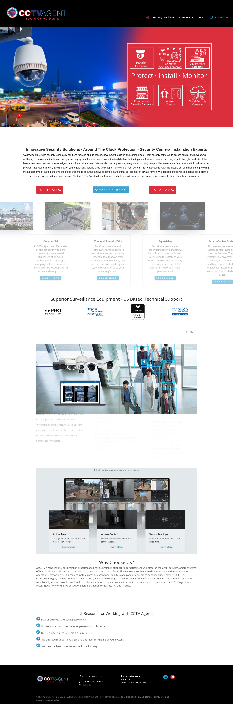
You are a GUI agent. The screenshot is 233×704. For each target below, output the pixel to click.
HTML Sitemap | (162, 696)
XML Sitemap (145, 696)
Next (192, 332)
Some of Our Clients (109, 190)
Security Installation (164, 17)
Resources (185, 17)
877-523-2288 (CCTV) (90, 676)
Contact (202, 17)
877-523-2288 (219, 17)
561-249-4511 (48, 190)
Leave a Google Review (48, 700)
